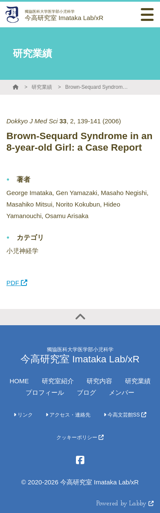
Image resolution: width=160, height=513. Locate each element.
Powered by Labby (125, 504)
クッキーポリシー (80, 437)
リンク (23, 415)
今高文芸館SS (125, 415)
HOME (19, 381)
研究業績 (42, 87)
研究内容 (99, 381)
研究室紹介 (58, 381)
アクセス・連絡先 (68, 415)
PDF (16, 282)
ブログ (86, 392)
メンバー (121, 392)
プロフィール (45, 392)
